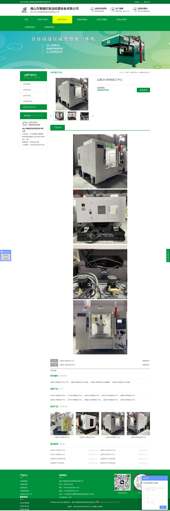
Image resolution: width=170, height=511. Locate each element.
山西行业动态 (24, 506)
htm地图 (99, 506)
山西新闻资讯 (30, 27)
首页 (26, 19)
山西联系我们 (49, 27)
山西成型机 (27, 84)
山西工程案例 (102, 19)
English (137, 2)
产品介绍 (57, 127)
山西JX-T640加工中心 (57, 450)
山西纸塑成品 (82, 19)
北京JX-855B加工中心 (57, 395)
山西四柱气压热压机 (57, 463)
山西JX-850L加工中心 (67, 361)
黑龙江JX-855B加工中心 (110, 395)
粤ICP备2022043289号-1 (82, 506)
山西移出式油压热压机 (57, 459)
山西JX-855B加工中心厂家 (59, 382)
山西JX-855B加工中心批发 (121, 382)
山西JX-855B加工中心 (110, 400)
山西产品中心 (62, 19)
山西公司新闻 (24, 503)
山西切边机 (27, 95)
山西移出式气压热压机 (107, 459)
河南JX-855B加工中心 (127, 395)
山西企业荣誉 (121, 19)
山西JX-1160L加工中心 (67, 365)
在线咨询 (143, 90)
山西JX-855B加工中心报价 (79, 382)
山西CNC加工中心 (29, 107)
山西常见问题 (24, 509)
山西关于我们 (42, 19)
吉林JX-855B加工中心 (57, 400)
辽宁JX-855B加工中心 (74, 400)
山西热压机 (27, 90)
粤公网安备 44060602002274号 (109, 502)
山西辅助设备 (28, 101)
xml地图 (93, 506)
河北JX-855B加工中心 (91, 395)
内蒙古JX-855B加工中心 (92, 400)
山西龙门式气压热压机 (107, 463)
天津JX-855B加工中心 (127, 400)
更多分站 (147, 2)
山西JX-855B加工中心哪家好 (100, 382)
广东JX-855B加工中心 (74, 395)
